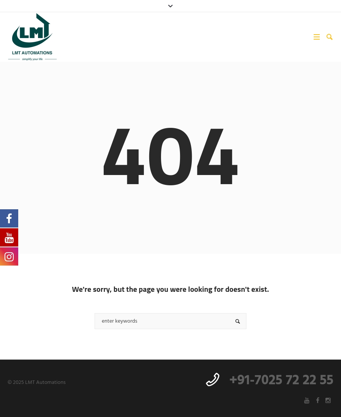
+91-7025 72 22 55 (281, 381)
